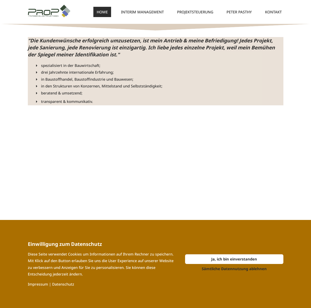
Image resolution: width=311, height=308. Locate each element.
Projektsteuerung (195, 11)
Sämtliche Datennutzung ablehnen (234, 268)
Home (102, 11)
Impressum (38, 284)
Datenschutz (63, 284)
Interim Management (142, 11)
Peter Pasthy (239, 11)
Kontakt (273, 11)
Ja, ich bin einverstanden (234, 259)
